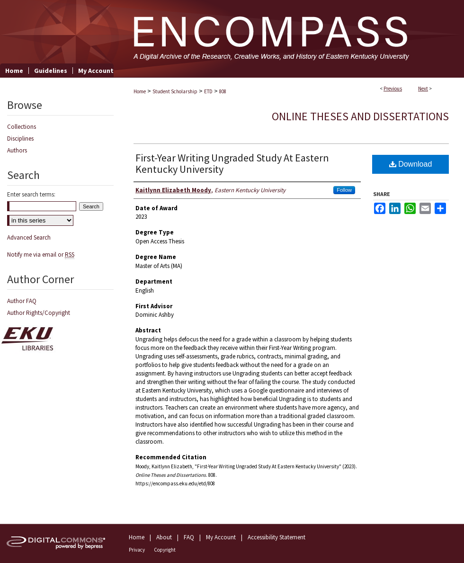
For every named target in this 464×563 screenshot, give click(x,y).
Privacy (137, 549)
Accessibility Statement (276, 537)
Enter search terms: (31, 194)
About (164, 537)
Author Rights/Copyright (38, 313)
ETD (208, 91)
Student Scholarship (174, 91)
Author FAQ (21, 301)
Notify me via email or (40, 254)
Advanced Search (29, 237)
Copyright (165, 549)
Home (140, 91)
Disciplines (20, 138)
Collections (21, 127)
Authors (17, 150)
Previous (393, 88)
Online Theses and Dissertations (360, 116)
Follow (344, 190)
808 (222, 91)
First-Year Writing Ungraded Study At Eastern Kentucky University (232, 163)
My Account (221, 537)
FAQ (189, 537)
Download (410, 164)
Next (423, 88)
